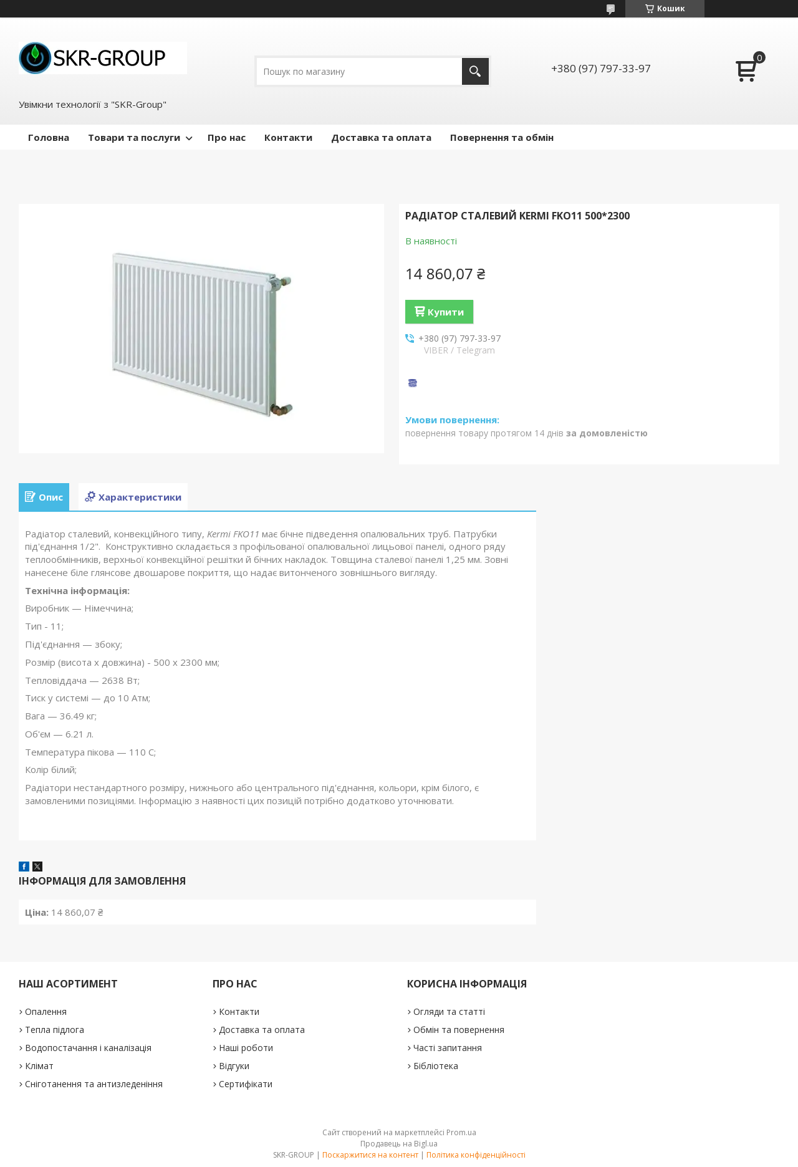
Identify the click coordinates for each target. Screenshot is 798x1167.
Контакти (288, 137)
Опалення (46, 1011)
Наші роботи (246, 1048)
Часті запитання (447, 1048)
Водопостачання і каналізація (88, 1048)
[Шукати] (475, 71)
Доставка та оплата (381, 137)
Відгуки (234, 1066)
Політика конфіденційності (476, 1155)
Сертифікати (245, 1084)
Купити (446, 311)
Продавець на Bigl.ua (399, 1143)
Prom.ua (461, 1132)
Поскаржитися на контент (370, 1155)
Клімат (39, 1066)
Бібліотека (435, 1066)
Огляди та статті (449, 1011)
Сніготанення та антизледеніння (94, 1084)
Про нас (227, 137)
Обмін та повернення (458, 1029)
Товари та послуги (134, 137)
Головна (48, 137)
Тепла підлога (54, 1029)
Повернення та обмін (502, 137)
